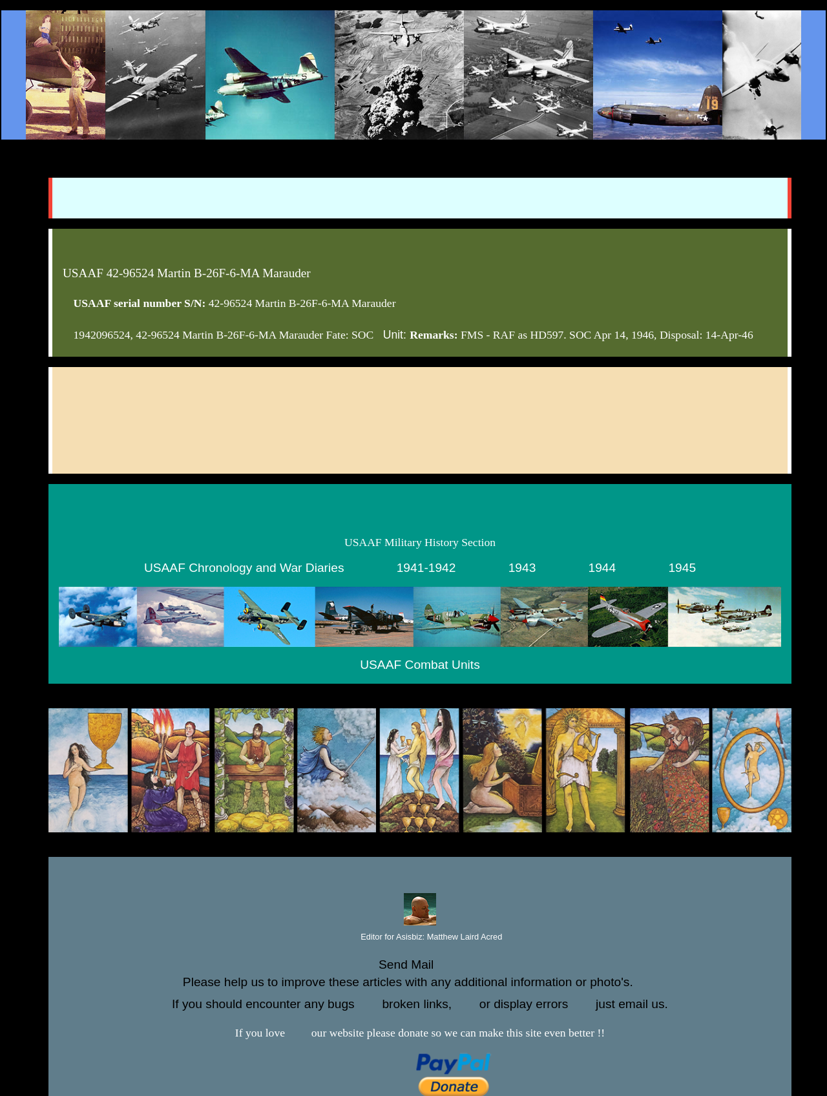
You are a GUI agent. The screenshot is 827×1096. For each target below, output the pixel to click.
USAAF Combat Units (420, 664)
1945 (682, 567)
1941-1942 (426, 567)
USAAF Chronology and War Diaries (244, 567)
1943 (522, 567)
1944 (602, 567)
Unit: (394, 334)
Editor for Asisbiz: (420, 937)
